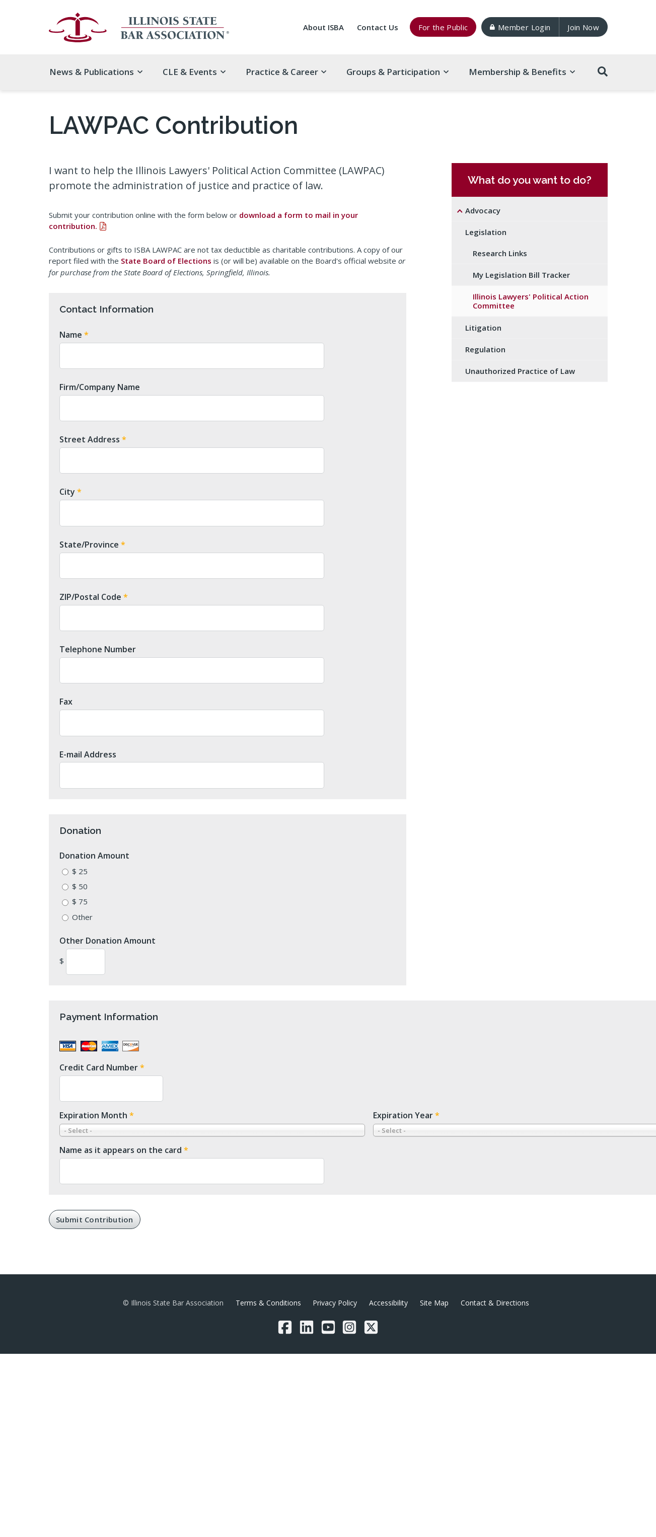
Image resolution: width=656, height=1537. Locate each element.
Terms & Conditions (268, 1303)
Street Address (92, 439)
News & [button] (95, 72)
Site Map (434, 1303)
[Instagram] (349, 1327)
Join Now (583, 27)
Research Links (500, 253)
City (70, 491)
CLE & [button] (194, 72)
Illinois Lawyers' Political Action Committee (531, 301)
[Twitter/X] (371, 1327)
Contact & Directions (495, 1303)
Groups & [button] (397, 72)
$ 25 (80, 871)
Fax (65, 701)
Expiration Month (96, 1115)
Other (82, 917)
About (323, 27)
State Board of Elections (166, 261)
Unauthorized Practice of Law (520, 371)
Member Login (520, 27)
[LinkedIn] (306, 1327)
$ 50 (80, 886)
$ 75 (80, 901)
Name (74, 334)
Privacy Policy (335, 1303)
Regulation (485, 349)
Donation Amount (94, 855)
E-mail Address (87, 754)
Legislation (485, 232)
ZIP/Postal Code (93, 596)
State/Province (92, 544)
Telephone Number (97, 649)
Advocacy (482, 210)
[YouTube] (328, 1327)
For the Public (443, 27)
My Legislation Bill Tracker (521, 275)
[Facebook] (285, 1327)
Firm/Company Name (99, 387)
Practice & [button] (286, 72)
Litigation (483, 328)
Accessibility (388, 1303)
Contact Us (377, 27)
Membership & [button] (522, 72)
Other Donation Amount (107, 940)
